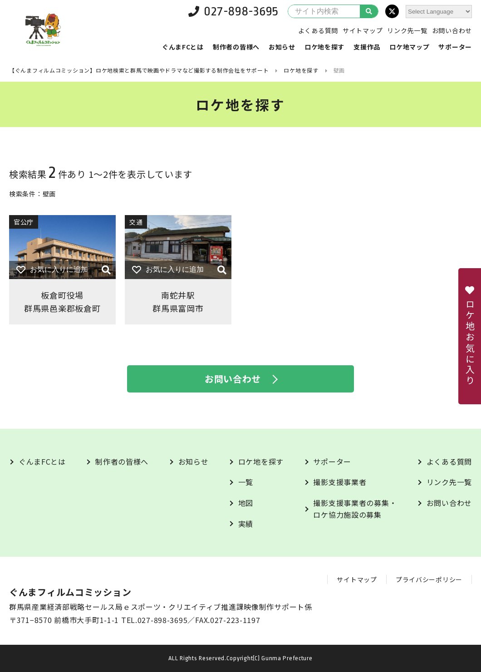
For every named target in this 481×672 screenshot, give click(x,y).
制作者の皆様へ (236, 46)
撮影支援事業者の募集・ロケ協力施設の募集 (355, 508)
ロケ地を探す (324, 46)
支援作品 (366, 46)
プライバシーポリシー (429, 579)
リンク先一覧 (407, 30)
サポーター (455, 46)
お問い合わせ (452, 30)
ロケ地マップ (409, 46)
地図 (245, 502)
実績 (245, 523)
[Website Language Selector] (439, 11)
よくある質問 (318, 30)
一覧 (245, 481)
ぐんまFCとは (183, 46)
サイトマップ (363, 30)
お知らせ (282, 46)
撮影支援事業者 (339, 481)
